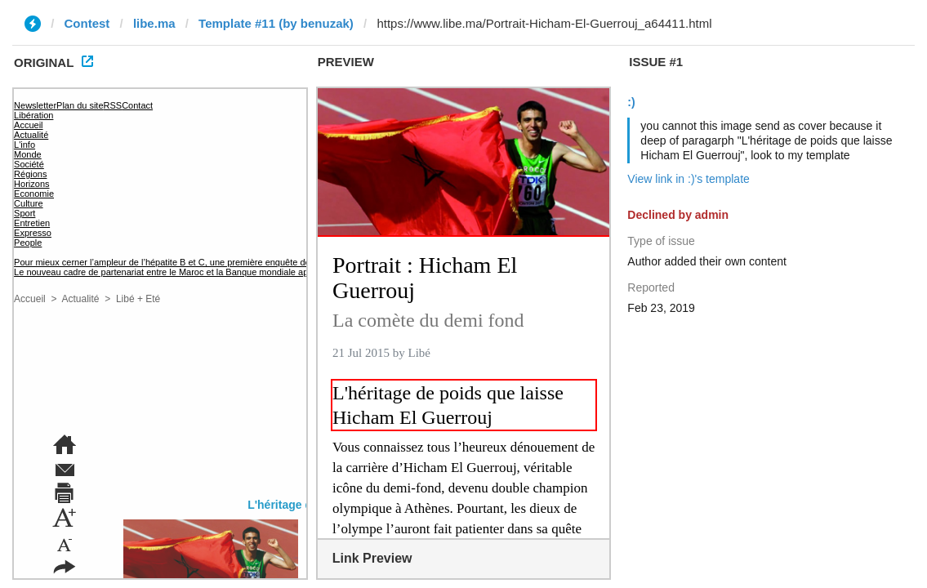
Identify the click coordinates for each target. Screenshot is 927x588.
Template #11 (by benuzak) (276, 23)
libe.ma (154, 23)
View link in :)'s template (688, 178)
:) (631, 102)
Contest (87, 23)
